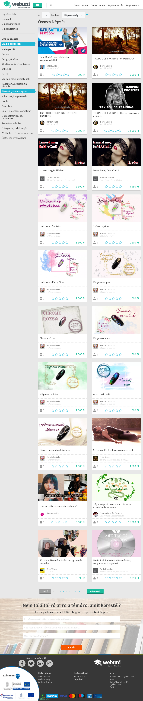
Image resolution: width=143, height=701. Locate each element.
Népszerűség (73, 15)
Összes (5, 54)
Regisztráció (133, 5)
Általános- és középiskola (16, 64)
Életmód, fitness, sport (14, 91)
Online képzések (11, 43)
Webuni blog (44, 679)
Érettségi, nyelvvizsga (14, 137)
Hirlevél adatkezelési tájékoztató (120, 683)
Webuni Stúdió (45, 682)
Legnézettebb (9, 14)
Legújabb (7, 19)
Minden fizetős (10, 28)
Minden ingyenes (11, 23)
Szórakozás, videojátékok (15, 78)
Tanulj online (80, 5)
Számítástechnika (11, 123)
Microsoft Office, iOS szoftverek (12, 117)
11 (84, 591)
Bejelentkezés (115, 5)
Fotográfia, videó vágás (14, 128)
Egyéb (5, 74)
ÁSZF (112, 679)
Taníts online (97, 5)
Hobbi (5, 101)
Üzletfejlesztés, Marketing (16, 110)
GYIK (112, 687)
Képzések (79, 679)
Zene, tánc (7, 106)
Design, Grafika (10, 59)
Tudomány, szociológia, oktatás (14, 85)
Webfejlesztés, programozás (17, 133)
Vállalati (6, 69)
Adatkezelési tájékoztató (122, 676)
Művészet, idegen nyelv (14, 96)
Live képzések (10, 38)
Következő (95, 591)
